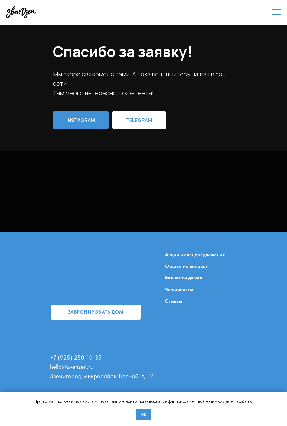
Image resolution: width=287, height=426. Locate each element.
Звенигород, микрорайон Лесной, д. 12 (101, 376)
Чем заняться (179, 289)
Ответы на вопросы (187, 266)
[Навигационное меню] (276, 12)
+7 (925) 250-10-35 (76, 357)
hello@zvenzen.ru (71, 366)
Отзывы (173, 301)
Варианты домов (183, 277)
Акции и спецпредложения (195, 255)
